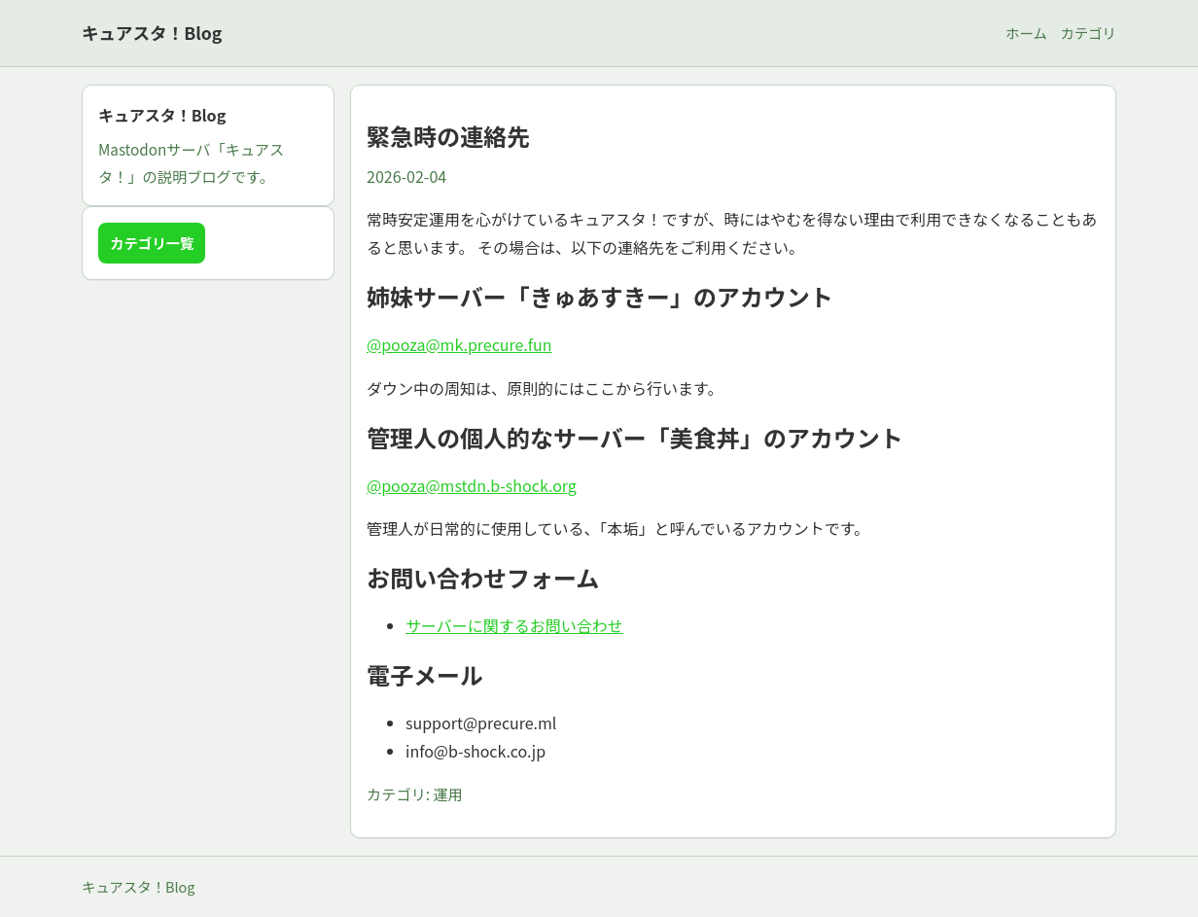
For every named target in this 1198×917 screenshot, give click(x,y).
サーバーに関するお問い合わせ (514, 625)
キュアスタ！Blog (152, 32)
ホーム (1026, 32)
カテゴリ (1088, 32)
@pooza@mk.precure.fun (459, 344)
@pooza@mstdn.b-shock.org (472, 485)
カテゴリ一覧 (152, 242)
